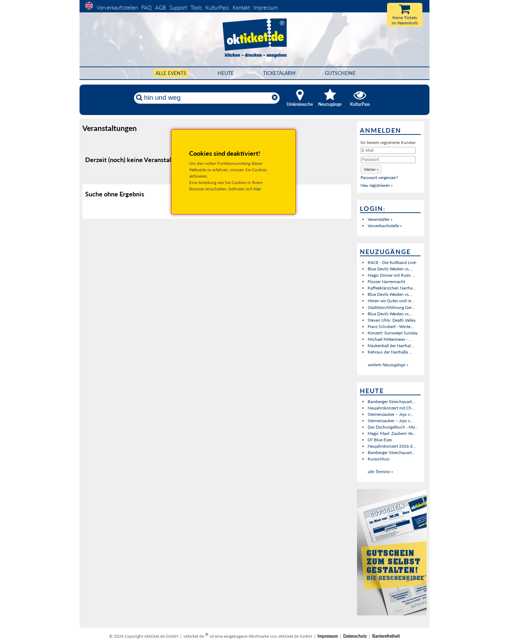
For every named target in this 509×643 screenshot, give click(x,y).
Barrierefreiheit (386, 636)
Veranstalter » (380, 219)
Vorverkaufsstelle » (385, 225)
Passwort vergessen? (379, 177)
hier (257, 188)
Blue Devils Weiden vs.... (390, 268)
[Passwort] (388, 159)
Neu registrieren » (377, 185)
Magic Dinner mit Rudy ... (391, 275)
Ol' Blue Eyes (380, 439)
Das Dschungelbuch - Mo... (393, 427)
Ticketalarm (279, 73)
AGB (160, 7)
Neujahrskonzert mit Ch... (391, 408)
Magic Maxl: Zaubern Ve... (392, 433)
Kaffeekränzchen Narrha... (392, 288)
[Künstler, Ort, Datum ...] (206, 98)
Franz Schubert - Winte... (391, 326)
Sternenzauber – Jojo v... (390, 414)
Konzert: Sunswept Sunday (393, 332)
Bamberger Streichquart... (391, 401)
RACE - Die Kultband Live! (392, 262)
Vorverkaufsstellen (117, 7)
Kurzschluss (379, 458)
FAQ (146, 7)
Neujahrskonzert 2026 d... (392, 446)
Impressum (265, 7)
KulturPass (217, 7)
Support (178, 7)
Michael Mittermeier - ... (390, 339)
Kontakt (241, 7)
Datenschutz (355, 636)
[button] (371, 169)
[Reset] (274, 98)
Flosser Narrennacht (386, 281)
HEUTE (226, 73)
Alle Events (171, 73)
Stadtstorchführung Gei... (391, 307)
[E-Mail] (388, 150)
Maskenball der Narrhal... (391, 345)
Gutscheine (340, 73)
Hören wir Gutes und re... (391, 300)
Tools (196, 7)
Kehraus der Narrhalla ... (390, 352)
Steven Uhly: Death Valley (392, 320)
